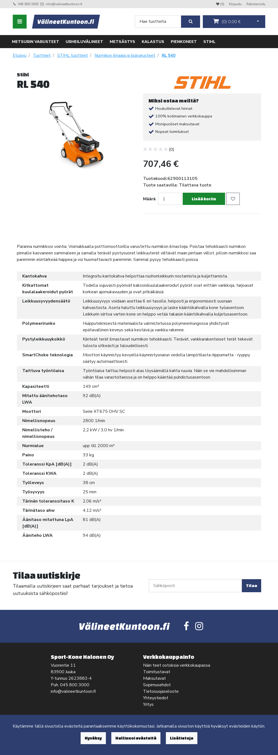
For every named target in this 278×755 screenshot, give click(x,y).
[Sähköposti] (195, 585)
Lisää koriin (204, 198)
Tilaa (251, 585)
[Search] (158, 21)
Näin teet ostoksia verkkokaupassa (176, 665)
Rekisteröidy (256, 4)
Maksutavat (154, 678)
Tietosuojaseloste (161, 691)
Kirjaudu (235, 4)
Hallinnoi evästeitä (135, 738)
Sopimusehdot (157, 685)
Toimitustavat (156, 672)
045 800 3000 (28, 4)
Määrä (149, 199)
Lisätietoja (181, 738)
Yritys (148, 704)
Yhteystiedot (155, 698)
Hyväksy (93, 738)
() (227, 21)
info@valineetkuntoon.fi (64, 4)
